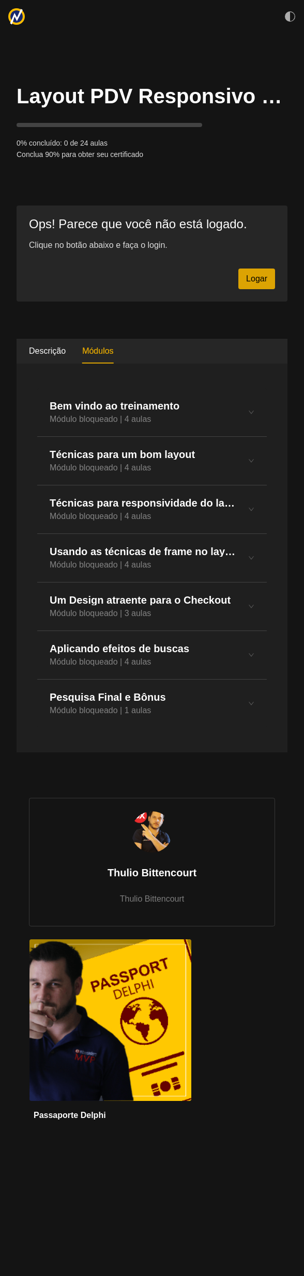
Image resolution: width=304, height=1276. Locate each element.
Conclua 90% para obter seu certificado (80, 154)
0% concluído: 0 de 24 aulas (62, 143)
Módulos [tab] (97, 350)
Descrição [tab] (47, 350)
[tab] (152, 412)
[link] (110, 1034)
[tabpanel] (152, 558)
